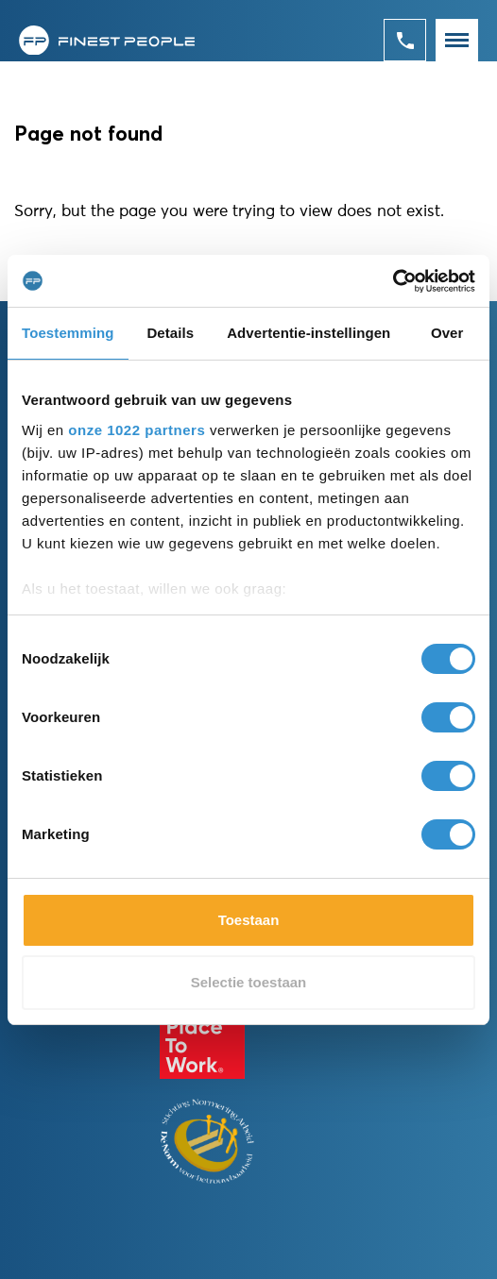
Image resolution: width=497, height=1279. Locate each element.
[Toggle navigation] (457, 40)
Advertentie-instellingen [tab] (308, 333)
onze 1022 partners (136, 430)
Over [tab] (447, 333)
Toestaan (249, 920)
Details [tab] (170, 333)
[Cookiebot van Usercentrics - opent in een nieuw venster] (392, 281)
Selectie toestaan (249, 982)
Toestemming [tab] (68, 333)
